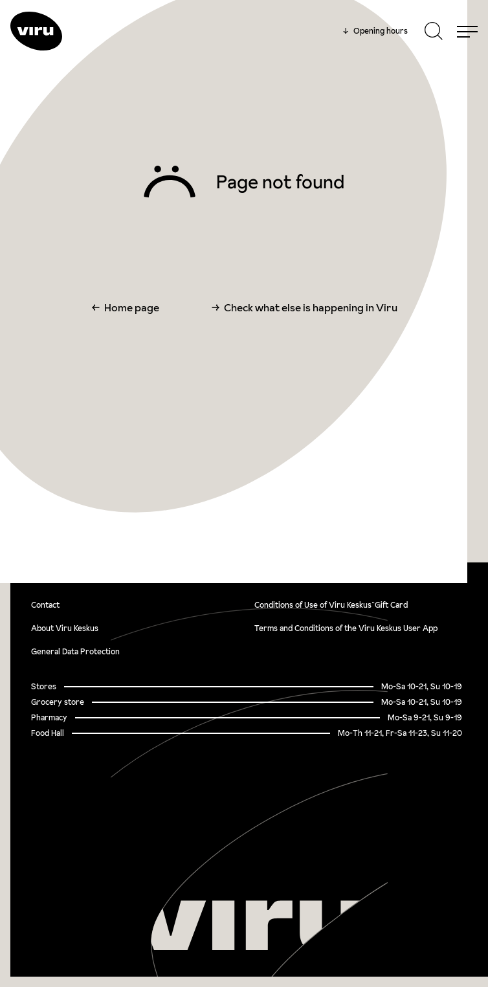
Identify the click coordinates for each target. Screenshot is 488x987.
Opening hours (375, 31)
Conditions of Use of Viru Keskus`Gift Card (331, 604)
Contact (45, 604)
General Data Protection (75, 651)
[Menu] (467, 31)
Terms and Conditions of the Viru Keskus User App (346, 628)
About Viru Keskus (64, 628)
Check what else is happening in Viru (310, 307)
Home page (131, 307)
